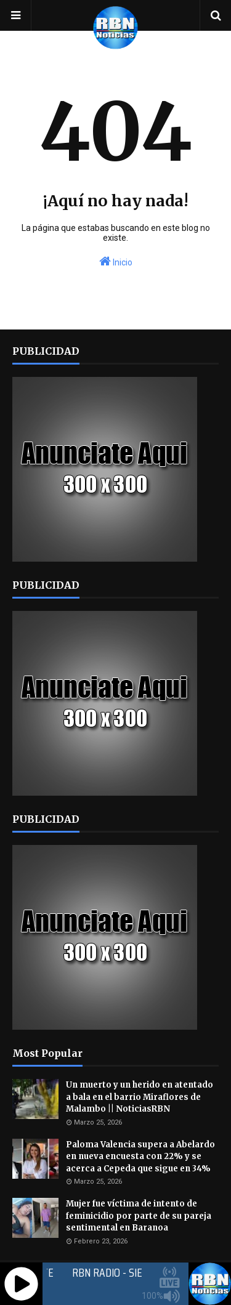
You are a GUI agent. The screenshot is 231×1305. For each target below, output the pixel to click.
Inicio (115, 261)
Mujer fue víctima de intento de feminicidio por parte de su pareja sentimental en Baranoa (138, 1215)
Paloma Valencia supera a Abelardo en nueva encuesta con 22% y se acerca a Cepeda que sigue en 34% (140, 1156)
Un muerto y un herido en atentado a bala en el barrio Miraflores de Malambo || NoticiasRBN (139, 1097)
